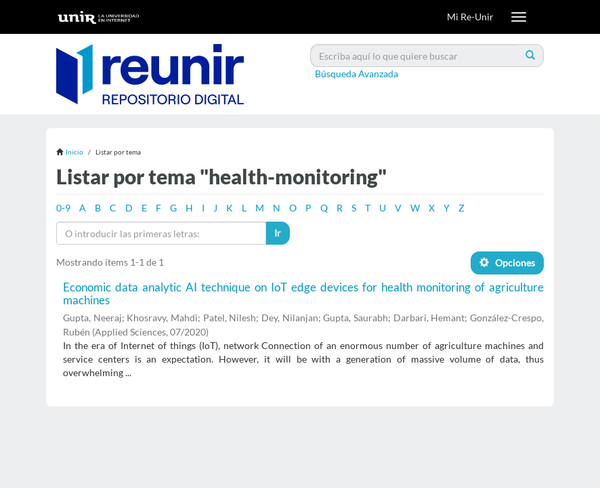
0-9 (63, 208)
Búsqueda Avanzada (356, 73)
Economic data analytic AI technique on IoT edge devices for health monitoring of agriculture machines (303, 293)
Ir (277, 233)
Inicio (74, 152)
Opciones (507, 262)
